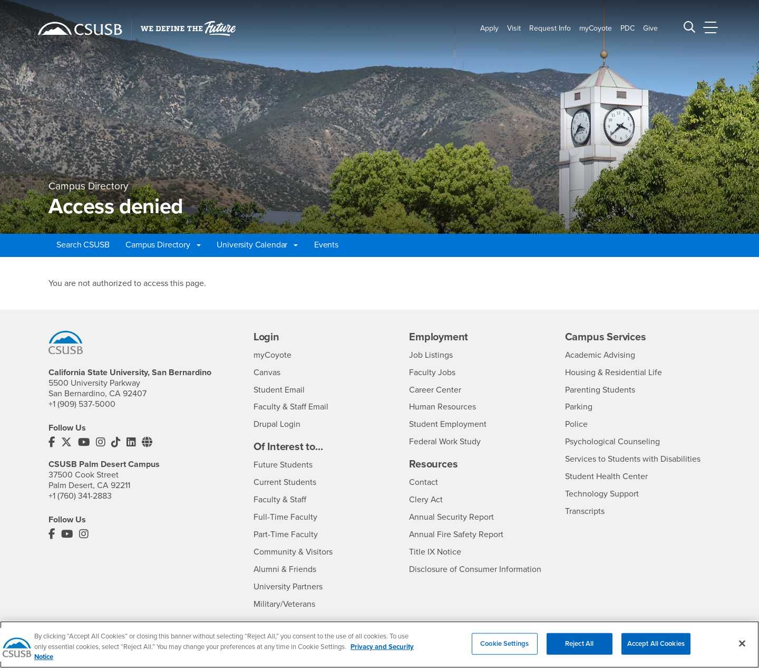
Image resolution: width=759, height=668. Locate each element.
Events (326, 245)
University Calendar (257, 245)
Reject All (579, 650)
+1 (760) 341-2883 (80, 495)
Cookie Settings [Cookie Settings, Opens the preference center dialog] (504, 650)
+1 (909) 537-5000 (81, 404)
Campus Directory (162, 245)
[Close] (742, 650)
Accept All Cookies (656, 650)
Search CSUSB (82, 245)
